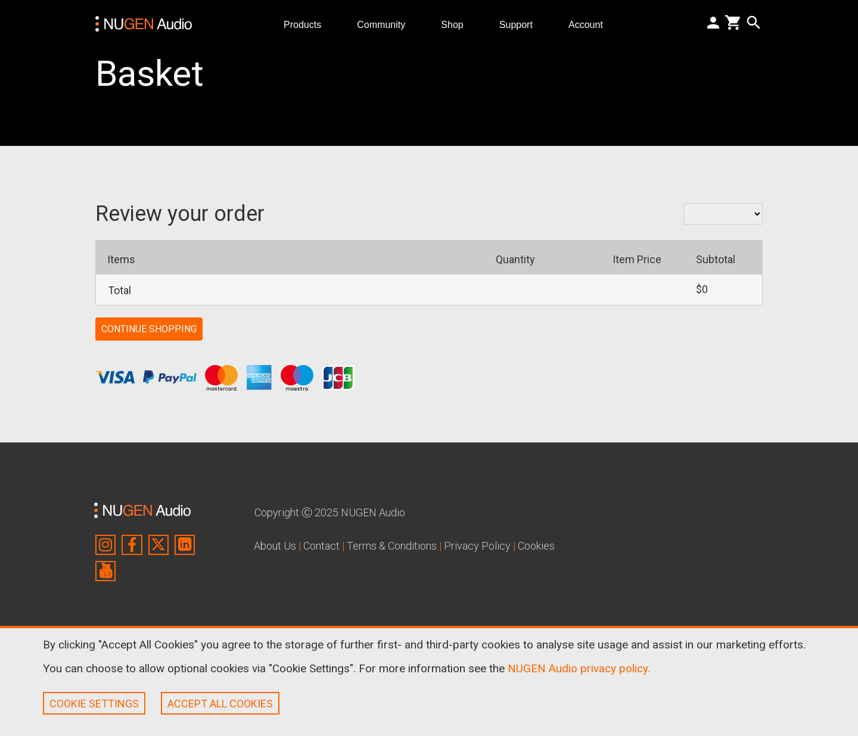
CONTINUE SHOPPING (149, 329)
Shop (457, 24)
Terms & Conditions (392, 545)
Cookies (536, 545)
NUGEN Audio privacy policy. (579, 668)
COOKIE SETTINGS (94, 703)
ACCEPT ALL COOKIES (220, 703)
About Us (275, 545)
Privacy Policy (477, 545)
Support (520, 24)
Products (307, 24)
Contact (321, 545)
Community (386, 24)
